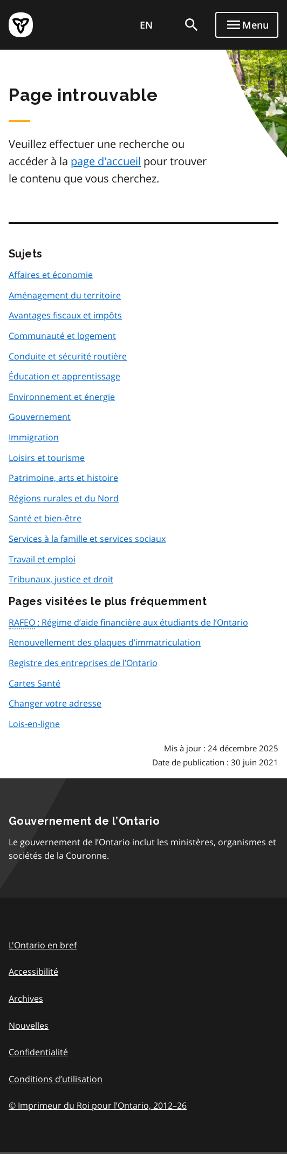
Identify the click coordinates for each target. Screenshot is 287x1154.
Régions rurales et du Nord (64, 498)
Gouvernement (40, 417)
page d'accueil (106, 161)
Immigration (34, 437)
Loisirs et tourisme (47, 458)
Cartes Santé (34, 683)
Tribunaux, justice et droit (61, 579)
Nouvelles (29, 1025)
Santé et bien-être (45, 518)
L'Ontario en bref (43, 945)
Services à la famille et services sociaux (87, 539)
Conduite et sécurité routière (68, 356)
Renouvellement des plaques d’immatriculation (105, 642)
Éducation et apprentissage (64, 376)
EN (146, 24)
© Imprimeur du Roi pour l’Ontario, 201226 (98, 1105)
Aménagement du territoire (65, 295)
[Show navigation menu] (246, 25)
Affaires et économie (51, 275)
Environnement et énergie (62, 397)
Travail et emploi (42, 559)
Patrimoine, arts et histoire (63, 478)
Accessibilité (33, 971)
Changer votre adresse (55, 703)
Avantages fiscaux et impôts (65, 315)
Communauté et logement (62, 336)
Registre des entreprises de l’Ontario (83, 663)
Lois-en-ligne (34, 724)
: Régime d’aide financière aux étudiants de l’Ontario (128, 622)
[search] (191, 25)
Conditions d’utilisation (55, 1079)
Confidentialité (38, 1052)
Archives (26, 998)
